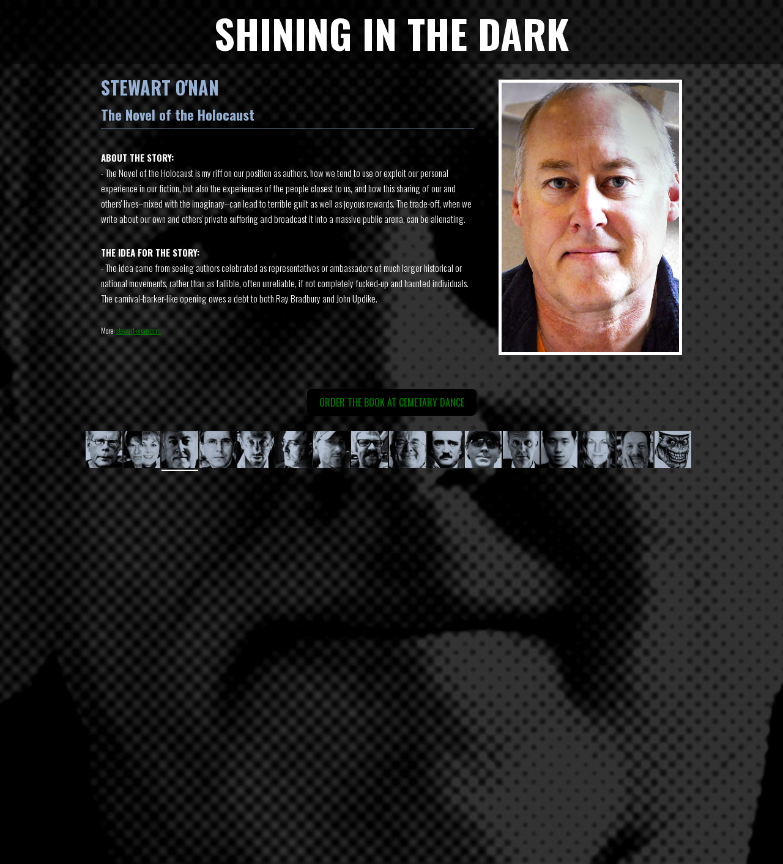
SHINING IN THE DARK (391, 32)
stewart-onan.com (138, 330)
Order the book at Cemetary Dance (391, 402)
